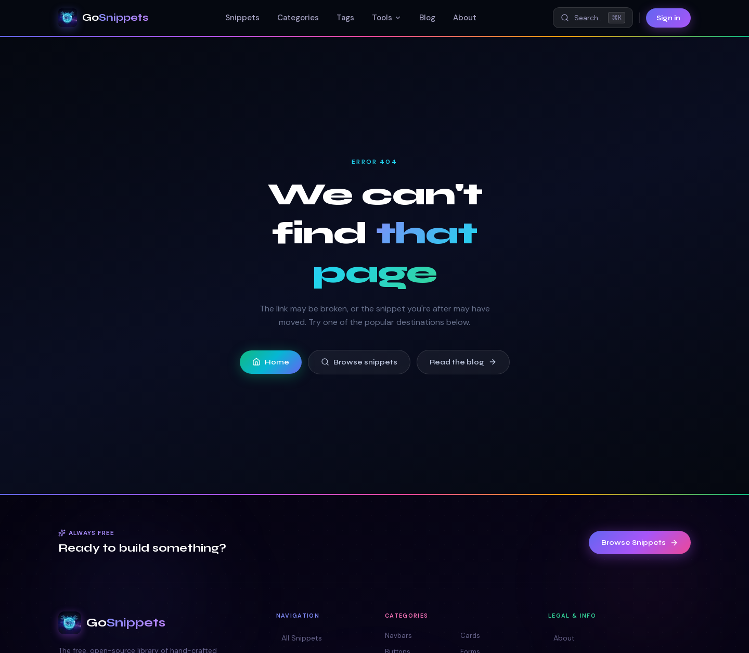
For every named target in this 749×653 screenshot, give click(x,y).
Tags (345, 17)
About (464, 17)
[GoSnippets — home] (103, 17)
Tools (387, 17)
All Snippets (299, 638)
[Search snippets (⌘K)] (593, 17)
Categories (298, 17)
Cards (470, 635)
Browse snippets (359, 362)
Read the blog (463, 362)
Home (270, 362)
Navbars (398, 635)
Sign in (668, 18)
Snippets (242, 17)
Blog (427, 17)
